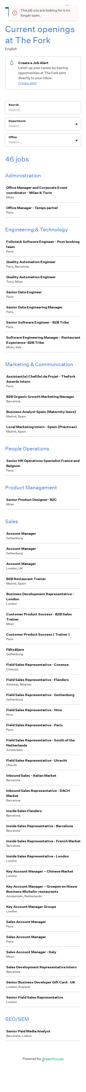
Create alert (27, 83)
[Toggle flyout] (76, 124)
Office (13, 137)
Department (17, 121)
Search (14, 105)
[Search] (43, 110)
